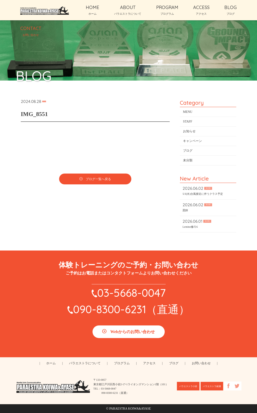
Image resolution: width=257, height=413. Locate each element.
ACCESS (201, 10)
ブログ (187, 152)
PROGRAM (167, 10)
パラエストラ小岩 (188, 386)
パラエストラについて (85, 363)
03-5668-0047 (131, 292)
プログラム (122, 363)
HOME (92, 10)
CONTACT (30, 31)
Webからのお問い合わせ (132, 331)
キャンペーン (192, 142)
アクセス (149, 363)
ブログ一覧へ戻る (98, 180)
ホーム (51, 363)
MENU (187, 113)
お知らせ (189, 133)
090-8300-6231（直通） (131, 309)
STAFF (187, 123)
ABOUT (127, 10)
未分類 (187, 162)
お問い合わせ (201, 363)
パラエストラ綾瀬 (212, 386)
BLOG (230, 10)
